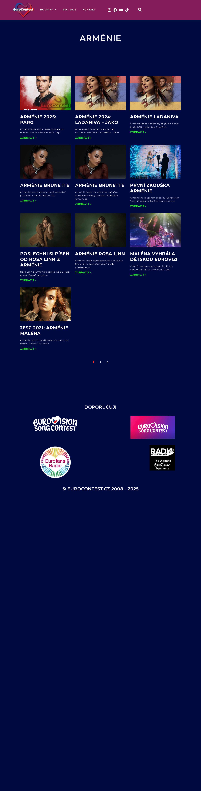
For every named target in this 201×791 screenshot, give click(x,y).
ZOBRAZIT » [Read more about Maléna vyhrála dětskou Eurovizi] (138, 274)
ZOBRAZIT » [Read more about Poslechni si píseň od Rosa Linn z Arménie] (28, 280)
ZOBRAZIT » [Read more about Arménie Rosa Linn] (83, 272)
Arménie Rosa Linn (100, 253)
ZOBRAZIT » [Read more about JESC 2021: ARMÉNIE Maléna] (28, 348)
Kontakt (89, 9)
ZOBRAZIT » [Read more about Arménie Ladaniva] (138, 132)
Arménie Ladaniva (154, 117)
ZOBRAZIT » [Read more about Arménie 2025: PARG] (28, 137)
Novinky (48, 10)
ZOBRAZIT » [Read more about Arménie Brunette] (28, 200)
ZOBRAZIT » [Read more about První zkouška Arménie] (138, 206)
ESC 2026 (69, 9)
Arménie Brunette (44, 185)
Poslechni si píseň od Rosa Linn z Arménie (44, 259)
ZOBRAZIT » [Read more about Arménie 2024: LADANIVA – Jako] (83, 137)
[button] (140, 9)
